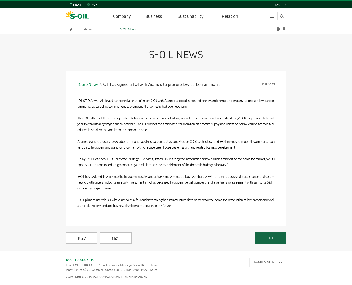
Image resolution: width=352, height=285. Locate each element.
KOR (94, 4)
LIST (270, 238)
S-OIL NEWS (128, 29)
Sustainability (191, 16)
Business (153, 16)
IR (285, 4)
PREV (82, 238)
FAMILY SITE (264, 262)
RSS (69, 260)
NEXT (116, 238)
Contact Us (84, 260)
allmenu (272, 16)
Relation (230, 16)
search (281, 16)
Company (122, 16)
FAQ (277, 4)
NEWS (77, 4)
